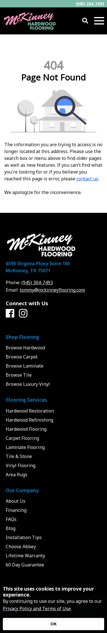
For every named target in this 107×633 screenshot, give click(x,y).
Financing (16, 510)
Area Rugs (16, 474)
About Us (15, 501)
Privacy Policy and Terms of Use (37, 608)
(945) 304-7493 (90, 3)
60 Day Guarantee (25, 564)
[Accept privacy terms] (53, 624)
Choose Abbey (21, 546)
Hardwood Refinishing (29, 420)
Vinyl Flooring (20, 465)
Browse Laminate (24, 366)
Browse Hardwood (25, 347)
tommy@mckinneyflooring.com (52, 290)
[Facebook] (10, 313)
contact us (87, 179)
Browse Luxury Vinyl (28, 384)
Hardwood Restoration (30, 411)
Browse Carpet (22, 356)
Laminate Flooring (25, 447)
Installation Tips (24, 537)
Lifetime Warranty (25, 555)
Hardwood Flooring (26, 429)
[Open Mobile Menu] (99, 21)
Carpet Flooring (22, 438)
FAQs (11, 519)
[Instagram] (23, 313)
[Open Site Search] (85, 21)
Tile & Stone (19, 456)
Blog (10, 528)
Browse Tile (19, 375)
